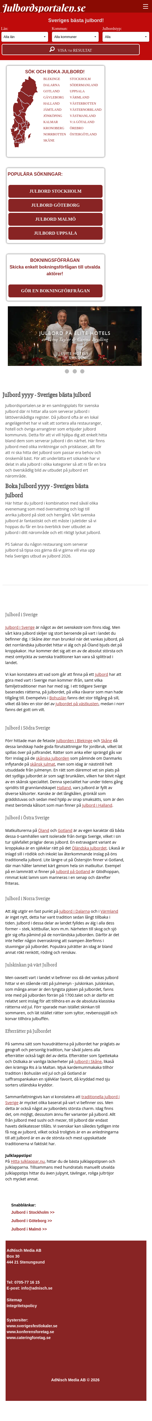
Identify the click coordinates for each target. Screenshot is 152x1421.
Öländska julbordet (89, 848)
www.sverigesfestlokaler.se (32, 1326)
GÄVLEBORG (53, 97)
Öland (43, 830)
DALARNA (51, 85)
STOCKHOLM (80, 79)
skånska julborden (52, 758)
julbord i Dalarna (74, 911)
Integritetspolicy (22, 1306)
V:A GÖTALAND (82, 122)
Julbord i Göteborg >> (31, 1220)
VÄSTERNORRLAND (85, 110)
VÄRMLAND (79, 97)
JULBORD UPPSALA (55, 233)
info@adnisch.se (37, 1288)
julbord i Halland (97, 805)
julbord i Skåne (88, 1061)
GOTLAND (51, 91)
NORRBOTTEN (54, 134)
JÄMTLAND (52, 110)
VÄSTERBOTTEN (83, 103)
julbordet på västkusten (77, 703)
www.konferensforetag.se (30, 1332)
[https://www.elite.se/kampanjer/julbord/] (75, 336)
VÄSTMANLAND (83, 116)
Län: (24, 34)
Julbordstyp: (125, 34)
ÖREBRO (77, 128)
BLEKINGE (51, 79)
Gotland (65, 830)
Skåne (106, 740)
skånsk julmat (42, 764)
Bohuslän (57, 697)
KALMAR (50, 122)
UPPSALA (77, 91)
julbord (101, 674)
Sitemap (14, 1300)
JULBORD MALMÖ (55, 219)
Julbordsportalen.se (43, 8)
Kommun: (75, 34)
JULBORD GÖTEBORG (55, 205)
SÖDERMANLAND (84, 85)
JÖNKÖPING (52, 116)
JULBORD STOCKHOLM (55, 191)
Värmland (109, 911)
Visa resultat (70, 49)
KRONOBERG (53, 128)
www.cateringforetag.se (29, 1337)
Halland (64, 787)
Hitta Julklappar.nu (28, 1161)
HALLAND (51, 103)
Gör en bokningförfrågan (55, 290)
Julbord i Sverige (20, 627)
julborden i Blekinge (74, 740)
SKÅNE (48, 140)
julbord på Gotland (73, 871)
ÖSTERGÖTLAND (83, 134)
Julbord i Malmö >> (29, 1229)
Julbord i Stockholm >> (32, 1212)
